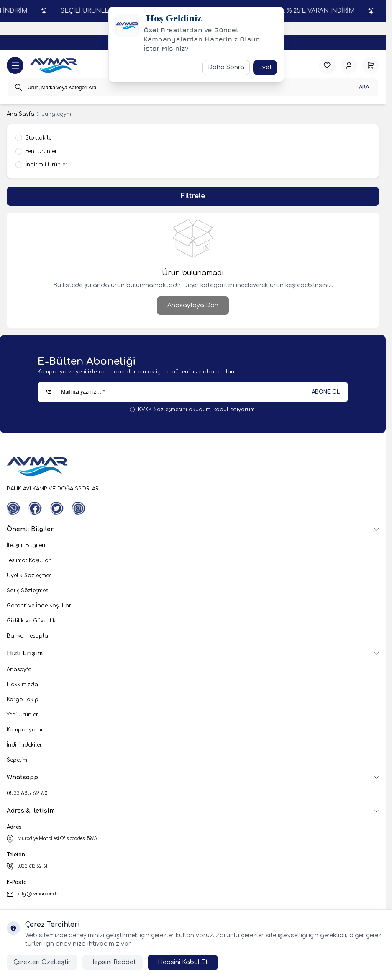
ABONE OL (326, 392)
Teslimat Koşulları (29, 560)
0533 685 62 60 (27, 793)
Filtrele (193, 196)
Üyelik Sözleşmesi (30, 575)
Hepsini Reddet (112, 962)
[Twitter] (57, 508)
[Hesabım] (349, 65)
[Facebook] (35, 508)
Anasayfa (19, 669)
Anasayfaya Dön (192, 305)
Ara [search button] (364, 87)
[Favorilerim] (327, 65)
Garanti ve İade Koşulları (39, 606)
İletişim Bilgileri (26, 545)
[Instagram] (78, 508)
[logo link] (53, 65)
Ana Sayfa (20, 114)
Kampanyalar (25, 730)
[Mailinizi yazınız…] (193, 392)
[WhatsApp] (13, 508)
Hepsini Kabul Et (183, 962)
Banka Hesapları (29, 636)
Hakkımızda (22, 684)
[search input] (193, 87)
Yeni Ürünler (22, 715)
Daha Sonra (226, 67)
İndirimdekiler (24, 745)
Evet (265, 67)
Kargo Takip (22, 700)
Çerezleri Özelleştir (42, 962)
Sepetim (17, 760)
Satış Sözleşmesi (28, 591)
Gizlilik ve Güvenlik (31, 621)
